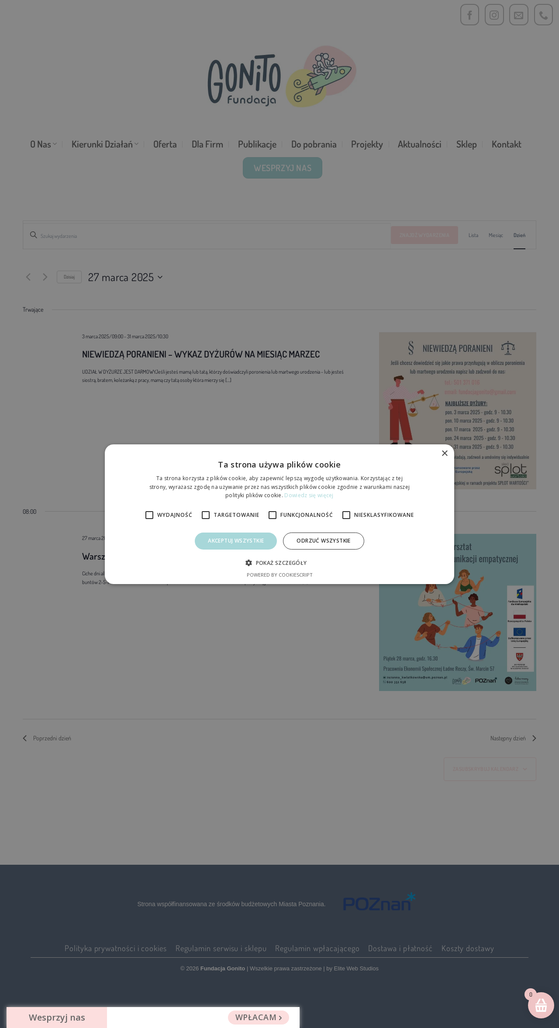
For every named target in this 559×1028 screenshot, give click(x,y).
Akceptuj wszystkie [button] (236, 540)
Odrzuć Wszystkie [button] (323, 540)
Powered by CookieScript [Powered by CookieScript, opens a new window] (280, 574)
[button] (279, 562)
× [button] (444, 453)
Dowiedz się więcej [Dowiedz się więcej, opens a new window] (308, 495)
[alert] (279, 514)
